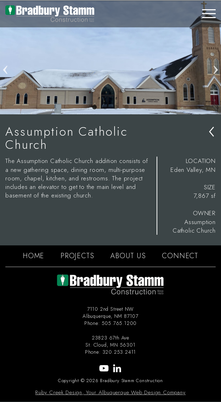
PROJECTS (77, 256)
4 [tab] (126, 107)
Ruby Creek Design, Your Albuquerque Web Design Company (110, 392)
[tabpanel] (110, 57)
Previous (5, 57)
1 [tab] (94, 107)
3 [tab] (116, 107)
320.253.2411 (119, 351)
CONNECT (180, 256)
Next (215, 57)
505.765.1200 (119, 323)
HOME (33, 256)
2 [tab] (105, 107)
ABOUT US (128, 256)
